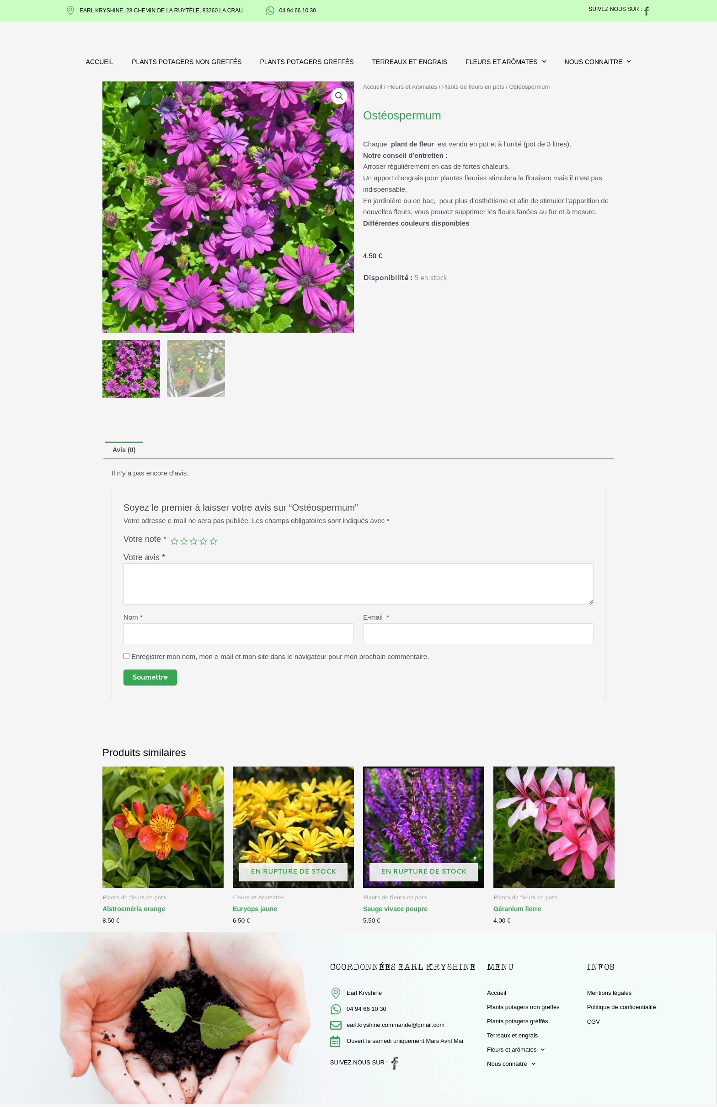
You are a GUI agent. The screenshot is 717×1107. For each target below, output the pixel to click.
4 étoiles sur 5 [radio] (205, 542)
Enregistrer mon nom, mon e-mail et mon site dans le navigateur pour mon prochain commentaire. (280, 659)
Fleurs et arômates (506, 62)
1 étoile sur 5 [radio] (175, 542)
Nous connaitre (598, 62)
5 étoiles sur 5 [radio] (215, 542)
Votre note (144, 540)
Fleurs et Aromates (412, 86)
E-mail (376, 618)
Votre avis (144, 558)
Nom (133, 618)
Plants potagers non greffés (186, 61)
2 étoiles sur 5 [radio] (185, 542)
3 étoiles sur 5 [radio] (195, 542)
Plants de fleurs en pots (473, 86)
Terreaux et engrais (410, 61)
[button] (339, 96)
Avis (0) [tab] (125, 450)
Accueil (100, 61)
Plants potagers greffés (306, 61)
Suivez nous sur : (615, 9)
